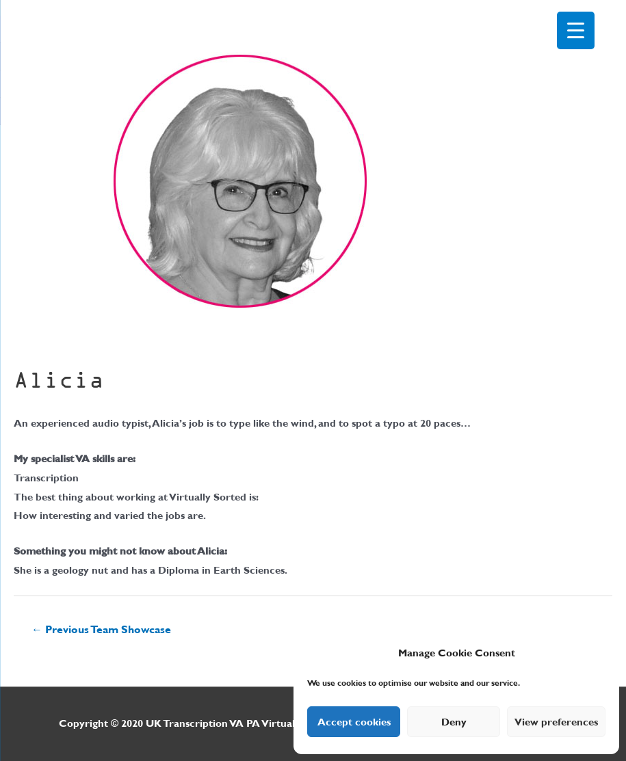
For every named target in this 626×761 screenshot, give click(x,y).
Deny (454, 722)
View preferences (556, 722)
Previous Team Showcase (101, 629)
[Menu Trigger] (576, 30)
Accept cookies (354, 722)
